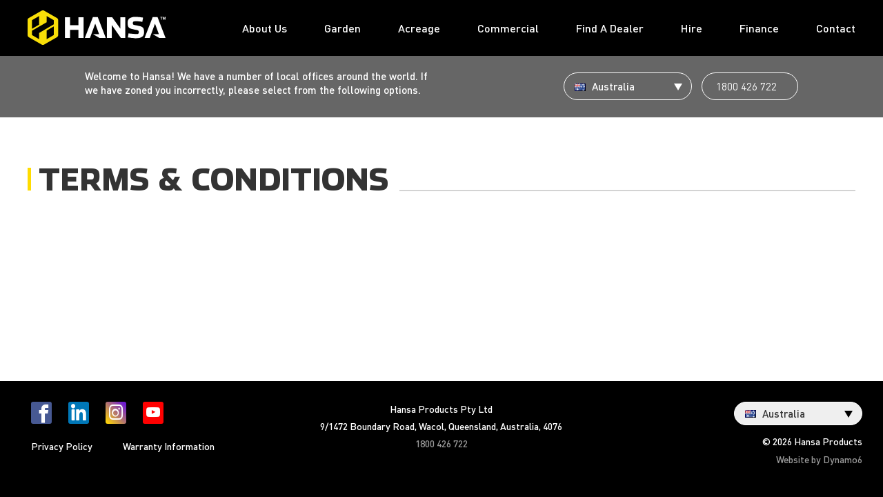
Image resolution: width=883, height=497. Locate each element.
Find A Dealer (610, 28)
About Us (264, 28)
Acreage (419, 28)
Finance (759, 28)
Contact (835, 28)
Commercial (508, 28)
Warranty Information (169, 446)
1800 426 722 (746, 86)
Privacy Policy (61, 446)
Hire (691, 28)
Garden (342, 28)
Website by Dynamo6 (819, 459)
